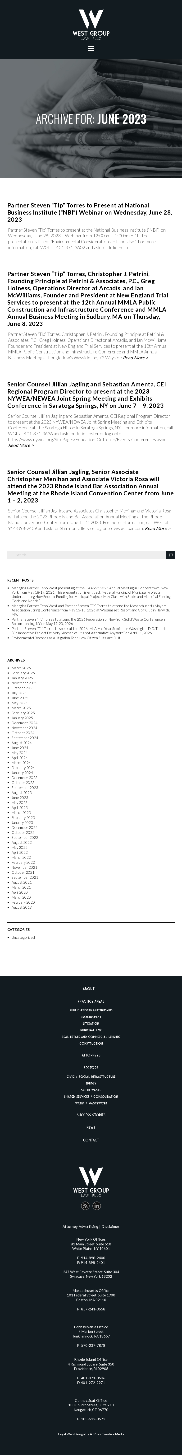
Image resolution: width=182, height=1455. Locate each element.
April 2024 (20, 758)
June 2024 (20, 748)
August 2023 (22, 792)
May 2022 (19, 847)
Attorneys (91, 1055)
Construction (91, 1043)
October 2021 (23, 872)
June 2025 (20, 698)
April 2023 (20, 807)
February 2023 (23, 817)
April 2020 (20, 892)
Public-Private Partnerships (91, 1010)
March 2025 (21, 708)
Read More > (135, 357)
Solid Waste (91, 1090)
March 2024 (21, 762)
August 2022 (22, 842)
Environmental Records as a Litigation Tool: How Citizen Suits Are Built (66, 638)
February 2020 (23, 902)
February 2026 (23, 673)
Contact (91, 1140)
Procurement (91, 1016)
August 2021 (22, 882)
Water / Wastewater (91, 1103)
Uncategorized (23, 937)
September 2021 (25, 877)
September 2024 (25, 738)
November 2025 (24, 683)
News (91, 1127)
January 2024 (22, 772)
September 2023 (25, 787)
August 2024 (22, 743)
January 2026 (22, 678)
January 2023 (22, 822)
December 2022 (24, 827)
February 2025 (23, 713)
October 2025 (23, 688)
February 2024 (23, 767)
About (89, 988)
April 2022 (20, 852)
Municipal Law (91, 1030)
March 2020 (21, 897)
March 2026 (21, 668)
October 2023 (23, 782)
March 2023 (21, 812)
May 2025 (19, 703)
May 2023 (19, 802)
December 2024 (24, 723)
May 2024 (19, 753)
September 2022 (25, 837)
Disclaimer (110, 1226)
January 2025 (22, 718)
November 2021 (24, 867)
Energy (91, 1083)
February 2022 (23, 862)
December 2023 (24, 777)
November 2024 (24, 728)
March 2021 (21, 887)
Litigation (91, 1023)
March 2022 (21, 857)
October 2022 (23, 832)
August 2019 (22, 907)
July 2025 (19, 693)
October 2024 (23, 733)
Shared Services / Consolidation (91, 1096)
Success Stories (91, 1115)
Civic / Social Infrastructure (91, 1076)
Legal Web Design (71, 1434)
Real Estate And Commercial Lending (91, 1036)
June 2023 (20, 797)
